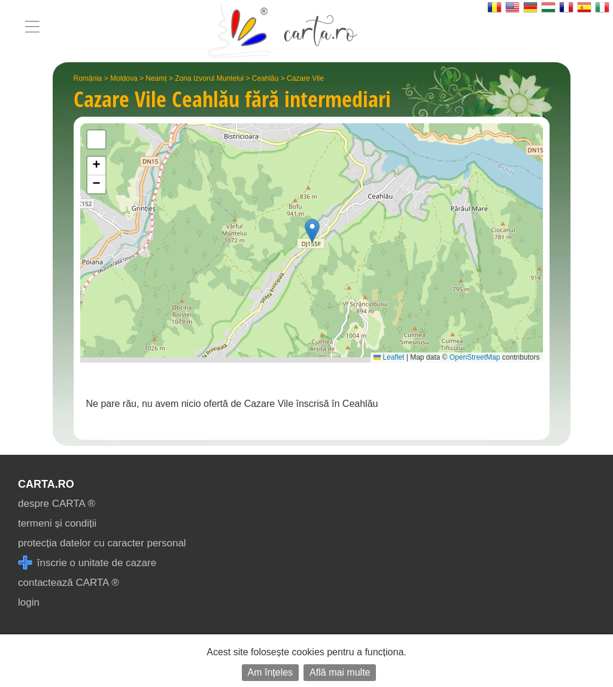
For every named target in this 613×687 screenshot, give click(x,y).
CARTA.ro (46, 484)
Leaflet (389, 357)
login (29, 602)
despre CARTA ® (56, 503)
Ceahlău (265, 78)
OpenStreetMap (475, 357)
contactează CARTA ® (68, 582)
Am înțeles (270, 672)
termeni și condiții (57, 523)
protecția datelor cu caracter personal (102, 543)
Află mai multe (339, 672)
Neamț (155, 78)
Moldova (123, 78)
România (88, 78)
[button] (312, 230)
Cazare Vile (305, 78)
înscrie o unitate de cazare (87, 563)
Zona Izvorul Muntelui (209, 78)
